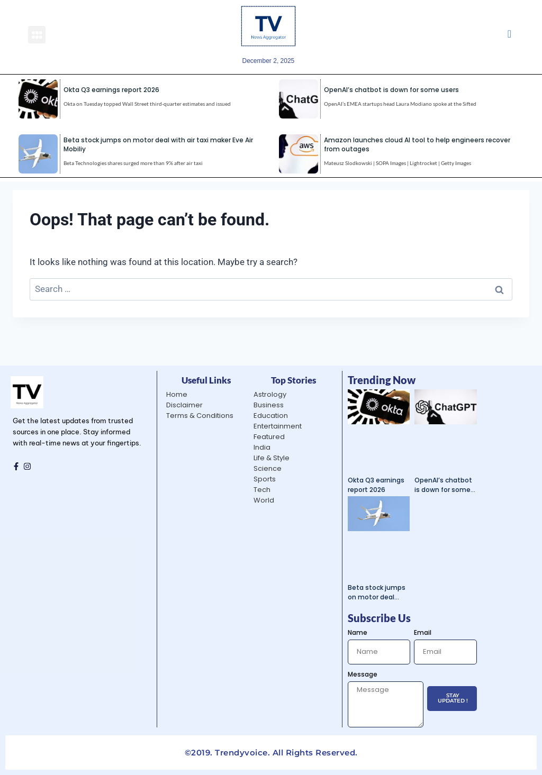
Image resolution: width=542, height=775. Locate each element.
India (262, 447)
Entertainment (278, 426)
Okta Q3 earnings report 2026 (111, 89)
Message (362, 674)
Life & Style (272, 458)
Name (357, 632)
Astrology (270, 394)
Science (268, 468)
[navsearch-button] (509, 35)
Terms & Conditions (199, 416)
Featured (269, 437)
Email (422, 632)
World (264, 500)
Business (269, 405)
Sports (265, 479)
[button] (37, 34)
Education (271, 416)
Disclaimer (184, 405)
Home (176, 394)
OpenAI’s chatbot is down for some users (391, 89)
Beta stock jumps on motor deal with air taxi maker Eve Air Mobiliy (378, 592)
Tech (262, 490)
